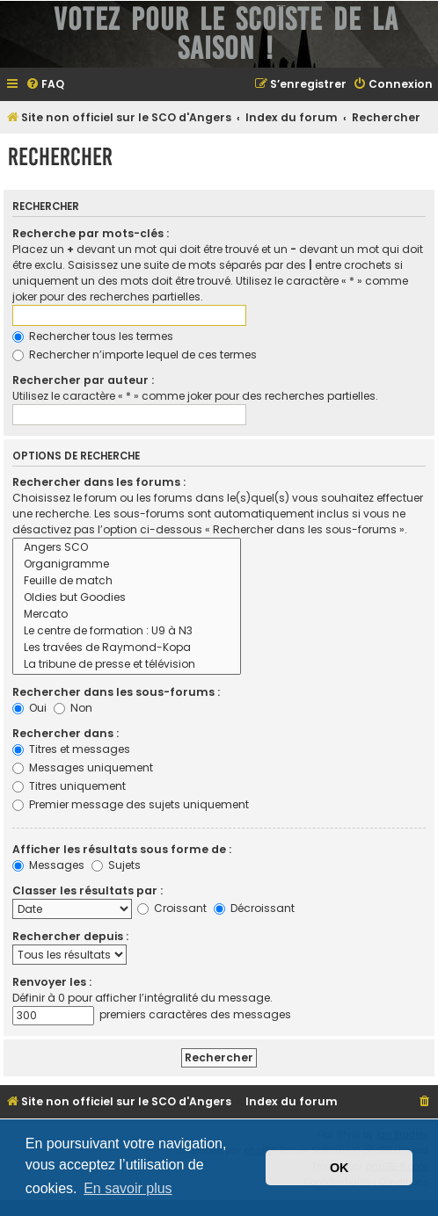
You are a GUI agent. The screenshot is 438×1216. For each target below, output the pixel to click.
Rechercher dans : (65, 733)
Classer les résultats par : (87, 890)
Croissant (172, 908)
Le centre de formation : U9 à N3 (126, 631)
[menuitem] (45, 85)
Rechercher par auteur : (83, 380)
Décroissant (254, 908)
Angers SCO (126, 547)
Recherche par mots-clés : (90, 233)
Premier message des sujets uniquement (130, 804)
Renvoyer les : (51, 981)
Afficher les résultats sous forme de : (121, 849)
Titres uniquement (69, 785)
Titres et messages (71, 749)
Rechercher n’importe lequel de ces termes (134, 354)
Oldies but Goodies (126, 598)
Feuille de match (126, 581)
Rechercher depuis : (70, 936)
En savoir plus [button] (128, 1188)
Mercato (126, 614)
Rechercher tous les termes (92, 336)
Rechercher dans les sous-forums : (116, 691)
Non (73, 707)
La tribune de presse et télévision (126, 664)
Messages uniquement (82, 767)
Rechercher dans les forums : (99, 481)
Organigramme (126, 564)
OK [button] (339, 1168)
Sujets (116, 865)
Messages (48, 865)
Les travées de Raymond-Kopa (126, 648)
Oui (29, 707)
